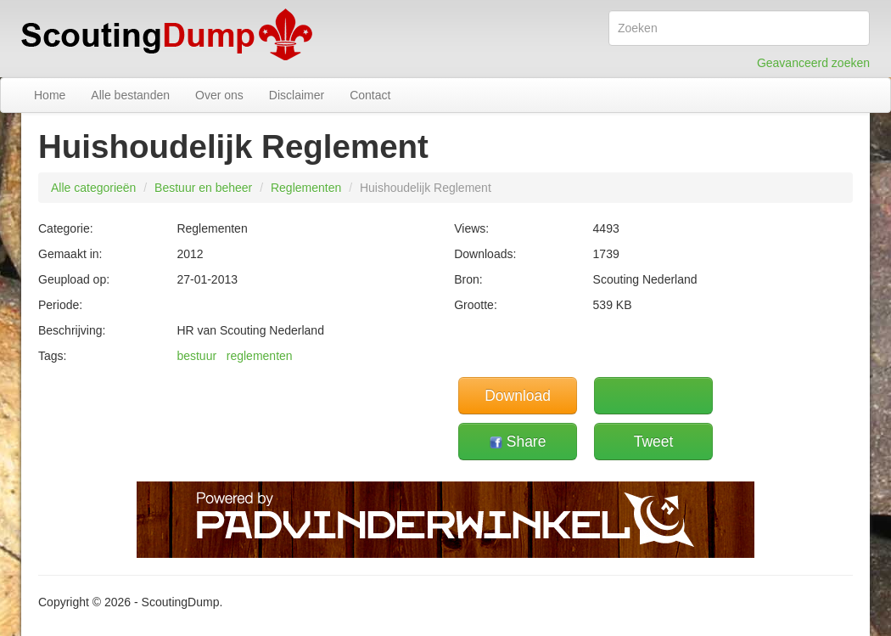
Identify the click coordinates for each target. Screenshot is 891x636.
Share (518, 441)
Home (49, 95)
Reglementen (306, 187)
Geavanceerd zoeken (813, 63)
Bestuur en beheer (203, 187)
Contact (370, 95)
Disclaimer (296, 95)
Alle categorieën (93, 187)
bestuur (196, 356)
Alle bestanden (130, 95)
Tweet (654, 441)
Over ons (219, 95)
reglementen (260, 356)
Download (518, 395)
